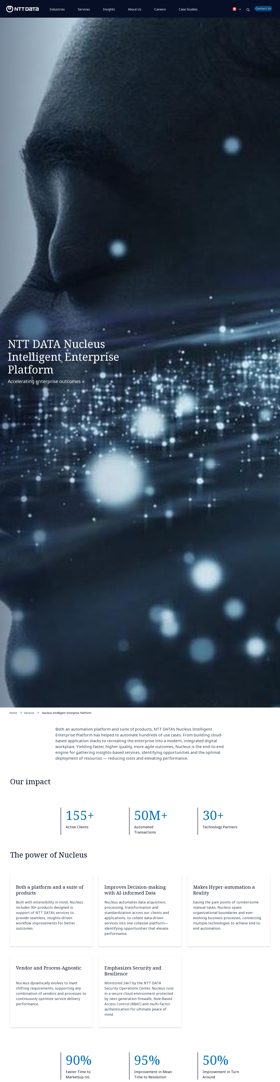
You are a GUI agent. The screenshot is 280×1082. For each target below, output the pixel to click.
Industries (57, 9)
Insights (109, 9)
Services (84, 9)
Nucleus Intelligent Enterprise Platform (66, 712)
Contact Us (264, 10)
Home (13, 713)
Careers (160, 9)
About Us (134, 9)
